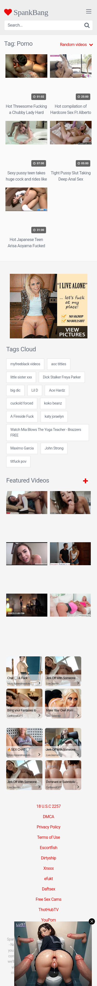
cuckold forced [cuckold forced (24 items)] (21, 403)
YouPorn (48, 920)
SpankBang (26, 12)
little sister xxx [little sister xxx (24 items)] (21, 377)
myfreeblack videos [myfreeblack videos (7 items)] (25, 364)
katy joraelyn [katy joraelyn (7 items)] (54, 416)
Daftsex (48, 889)
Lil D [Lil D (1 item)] (35, 390)
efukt (48, 878)
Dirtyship (48, 858)
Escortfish (48, 847)
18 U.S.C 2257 (48, 806)
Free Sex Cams (49, 899)
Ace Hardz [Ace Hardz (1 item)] (57, 390)
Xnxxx (48, 868)
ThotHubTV (48, 909)
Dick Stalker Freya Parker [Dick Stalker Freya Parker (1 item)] (62, 377)
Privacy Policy (49, 827)
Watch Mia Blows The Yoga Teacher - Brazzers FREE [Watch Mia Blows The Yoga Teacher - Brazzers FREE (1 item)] (45, 433)
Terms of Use (48, 837)
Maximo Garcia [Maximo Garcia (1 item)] (22, 448)
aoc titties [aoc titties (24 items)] (58, 364)
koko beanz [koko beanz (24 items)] (53, 403)
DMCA (48, 816)
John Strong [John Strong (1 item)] (54, 448)
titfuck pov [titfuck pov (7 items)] (18, 461)
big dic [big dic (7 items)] (15, 390)
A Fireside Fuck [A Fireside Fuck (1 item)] (22, 416)
